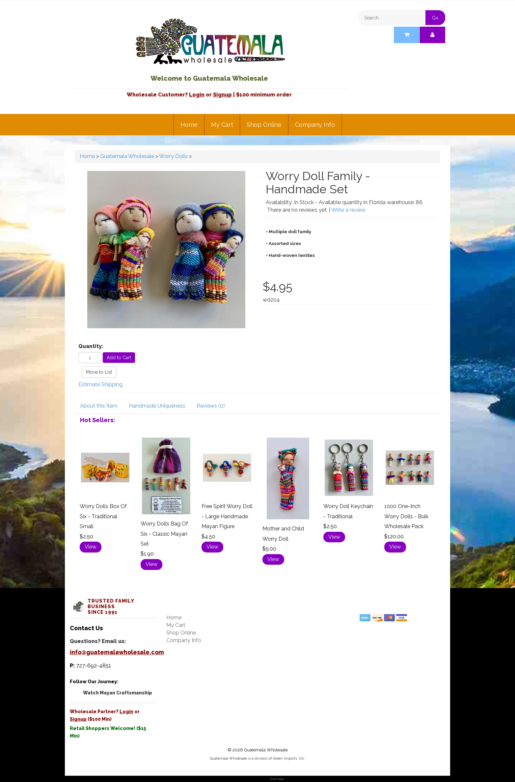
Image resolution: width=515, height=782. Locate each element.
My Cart (222, 124)
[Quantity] (89, 357)
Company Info (315, 124)
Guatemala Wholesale (127, 156)
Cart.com (277, 779)
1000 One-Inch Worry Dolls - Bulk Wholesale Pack (406, 516)
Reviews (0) (211, 406)
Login (196, 95)
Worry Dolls (173, 156)
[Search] (402, 17)
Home (189, 124)
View (90, 547)
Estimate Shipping (100, 384)
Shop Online (264, 124)
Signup (222, 95)
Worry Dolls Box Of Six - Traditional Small (103, 516)
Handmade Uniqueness (157, 406)
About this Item (99, 406)
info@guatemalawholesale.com (117, 652)
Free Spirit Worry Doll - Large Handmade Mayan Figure (227, 516)
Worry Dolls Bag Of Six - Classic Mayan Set (164, 534)
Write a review (348, 210)
